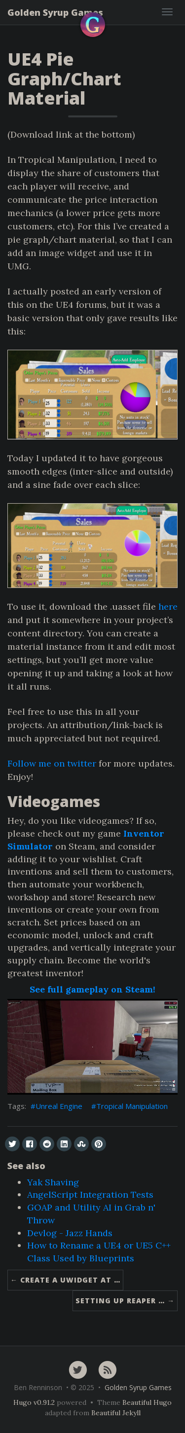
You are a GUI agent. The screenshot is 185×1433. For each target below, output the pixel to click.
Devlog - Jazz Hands (69, 1233)
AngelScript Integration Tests (90, 1194)
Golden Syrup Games (55, 12)
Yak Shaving (53, 1182)
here (168, 606)
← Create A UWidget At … (65, 1280)
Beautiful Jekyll (116, 1412)
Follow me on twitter (51, 763)
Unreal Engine (59, 1106)
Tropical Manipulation (132, 1106)
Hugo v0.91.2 (34, 1402)
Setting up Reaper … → (125, 1300)
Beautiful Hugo (147, 1402)
